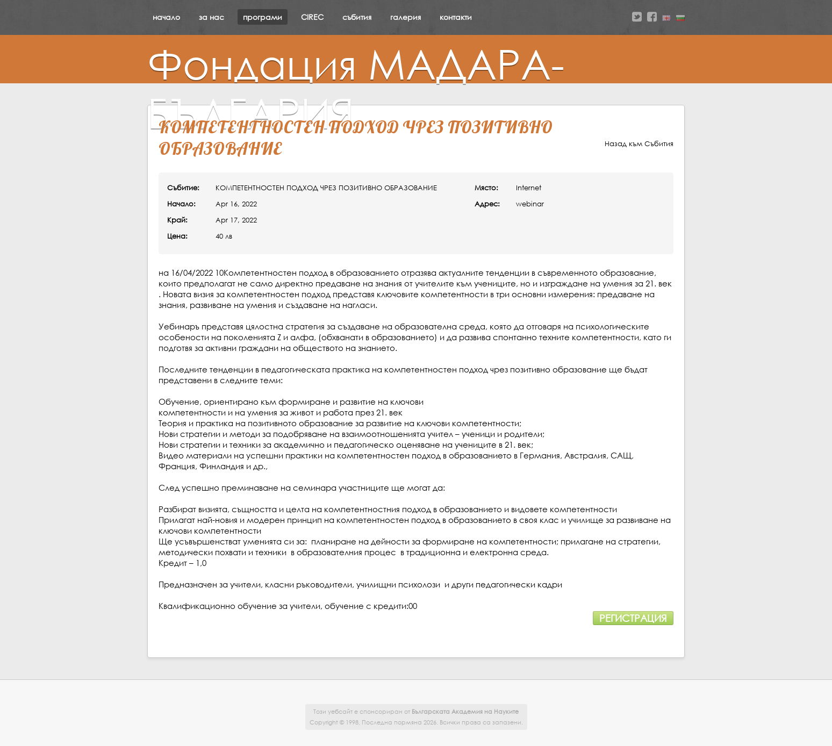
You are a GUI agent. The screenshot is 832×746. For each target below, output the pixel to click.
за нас (211, 17)
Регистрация (633, 618)
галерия (405, 17)
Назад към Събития (639, 143)
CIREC (312, 17)
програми (262, 17)
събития (356, 17)
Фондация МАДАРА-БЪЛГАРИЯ (355, 88)
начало (166, 17)
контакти (456, 17)
